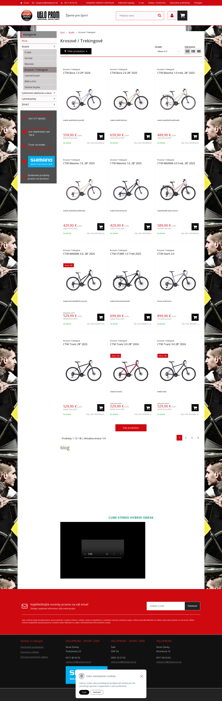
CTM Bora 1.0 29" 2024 (76, 72)
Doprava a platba (29, 652)
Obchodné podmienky (180, 2)
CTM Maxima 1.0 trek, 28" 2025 (176, 72)
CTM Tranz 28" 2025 (75, 344)
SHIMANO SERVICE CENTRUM (100, 2)
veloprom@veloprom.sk (47, 2)
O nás (141, 2)
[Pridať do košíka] (100, 136)
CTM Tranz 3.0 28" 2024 (124, 344)
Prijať (84, 692)
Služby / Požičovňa (157, 2)
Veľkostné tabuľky (126, 2)
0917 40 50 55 (70, 2)
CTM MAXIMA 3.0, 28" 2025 (79, 253)
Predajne (198, 2)
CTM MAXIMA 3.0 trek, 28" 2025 (176, 163)
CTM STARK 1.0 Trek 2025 (125, 253)
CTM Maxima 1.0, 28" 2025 (79, 163)
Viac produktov (131, 427)
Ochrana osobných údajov (34, 657)
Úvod (26, 2)
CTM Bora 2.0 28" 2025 (123, 72)
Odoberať (192, 606)
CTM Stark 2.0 (165, 253)
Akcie (24, 40)
